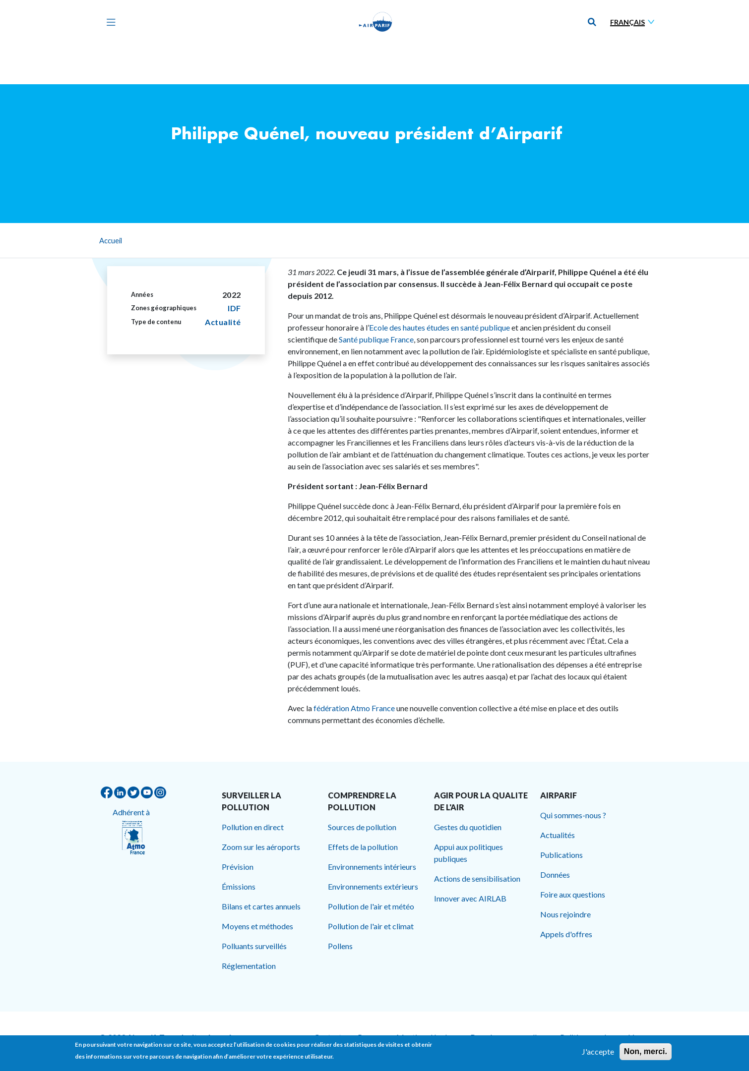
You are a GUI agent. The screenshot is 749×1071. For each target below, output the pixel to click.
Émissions (238, 886)
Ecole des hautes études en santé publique (440, 327)
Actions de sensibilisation (477, 878)
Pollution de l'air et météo (371, 906)
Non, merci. (645, 1055)
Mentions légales (425, 1037)
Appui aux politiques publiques (468, 852)
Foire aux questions (572, 894)
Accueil (110, 240)
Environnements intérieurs (372, 866)
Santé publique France (376, 339)
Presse (369, 1037)
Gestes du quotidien (467, 827)
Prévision (237, 866)
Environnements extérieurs (373, 886)
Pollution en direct (253, 827)
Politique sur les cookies (601, 1037)
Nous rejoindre (565, 914)
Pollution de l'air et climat (371, 926)
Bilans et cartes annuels (261, 906)
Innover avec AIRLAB (470, 898)
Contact (328, 1037)
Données (555, 874)
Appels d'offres (566, 934)
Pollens (340, 946)
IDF (234, 308)
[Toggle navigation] (108, 22)
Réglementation (249, 965)
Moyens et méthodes (257, 926)
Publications (561, 854)
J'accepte (598, 1055)
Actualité (223, 322)
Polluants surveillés (254, 946)
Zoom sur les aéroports (261, 846)
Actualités (557, 835)
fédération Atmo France (354, 708)
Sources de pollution (362, 827)
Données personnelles (507, 1037)
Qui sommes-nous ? (573, 815)
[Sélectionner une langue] (634, 22)
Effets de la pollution (363, 846)
